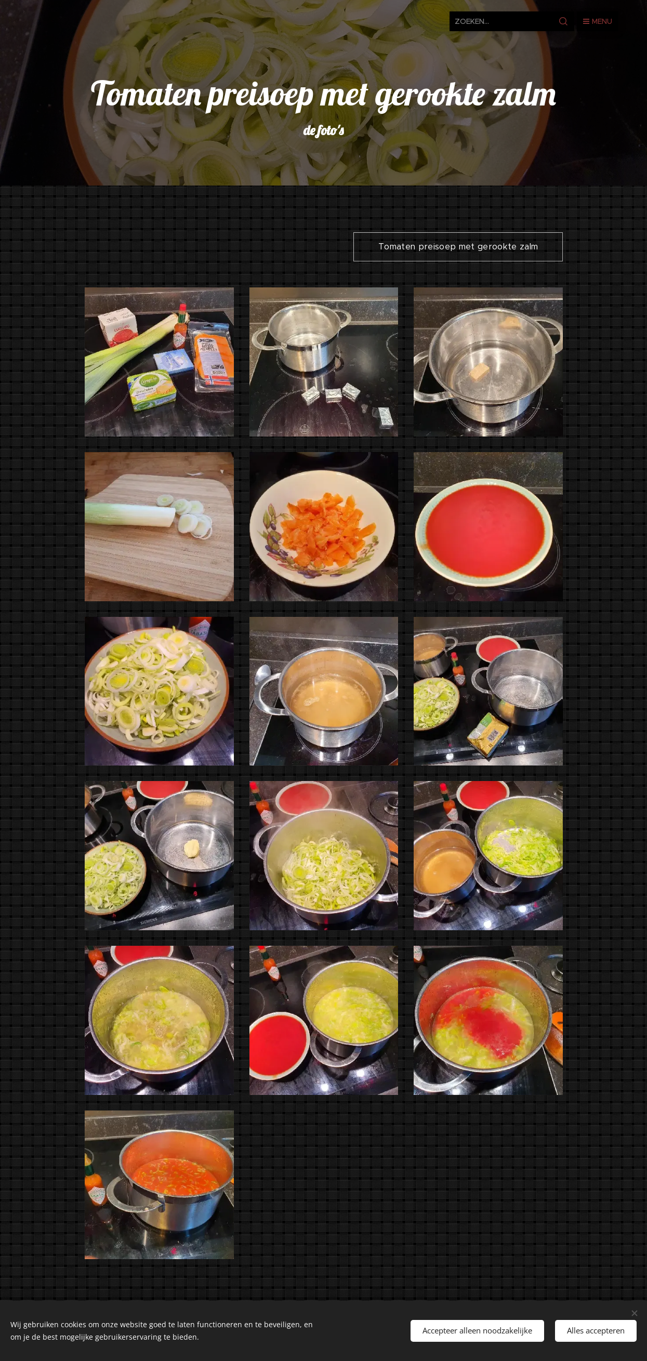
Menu (597, 21)
